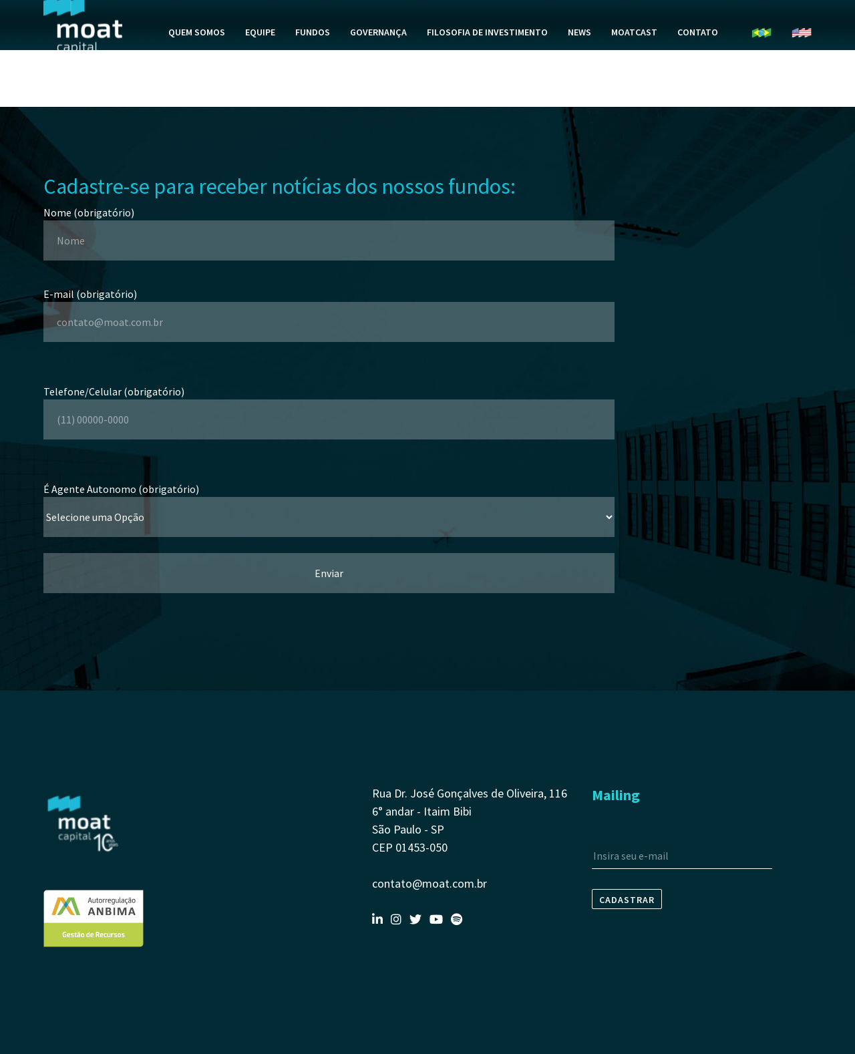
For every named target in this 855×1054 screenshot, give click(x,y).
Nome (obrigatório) (329, 226)
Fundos (312, 63)
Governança (378, 63)
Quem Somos (196, 63)
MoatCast (634, 63)
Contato (697, 63)
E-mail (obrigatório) (329, 308)
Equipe (260, 63)
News (579, 63)
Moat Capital (82, 57)
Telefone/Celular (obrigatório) (329, 405)
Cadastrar (627, 900)
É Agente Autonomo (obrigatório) (329, 503)
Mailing (616, 794)
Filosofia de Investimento (487, 63)
